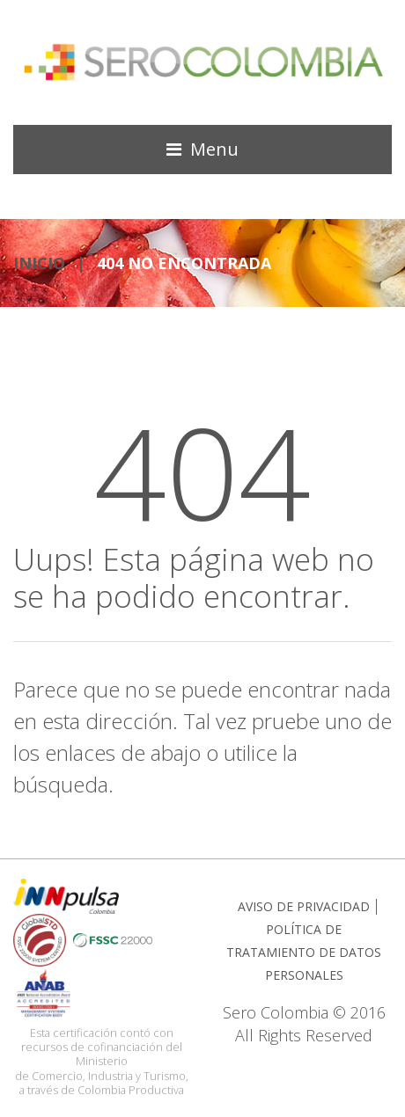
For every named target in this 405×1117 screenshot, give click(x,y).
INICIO (39, 263)
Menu (214, 149)
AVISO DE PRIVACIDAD (304, 906)
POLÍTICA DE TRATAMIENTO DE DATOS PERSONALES (303, 952)
